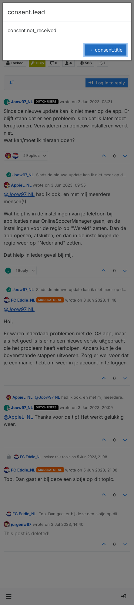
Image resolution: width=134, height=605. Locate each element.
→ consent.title (105, 50)
